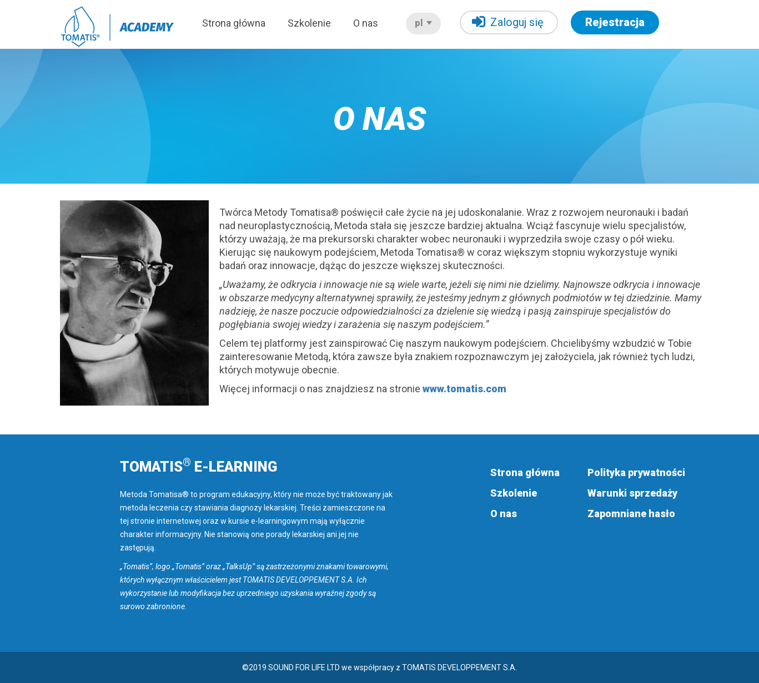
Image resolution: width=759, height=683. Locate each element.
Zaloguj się (508, 21)
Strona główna (233, 23)
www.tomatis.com (464, 388)
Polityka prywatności (636, 472)
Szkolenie (309, 23)
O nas (365, 23)
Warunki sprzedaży (632, 493)
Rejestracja (615, 22)
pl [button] (423, 23)
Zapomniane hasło (631, 513)
